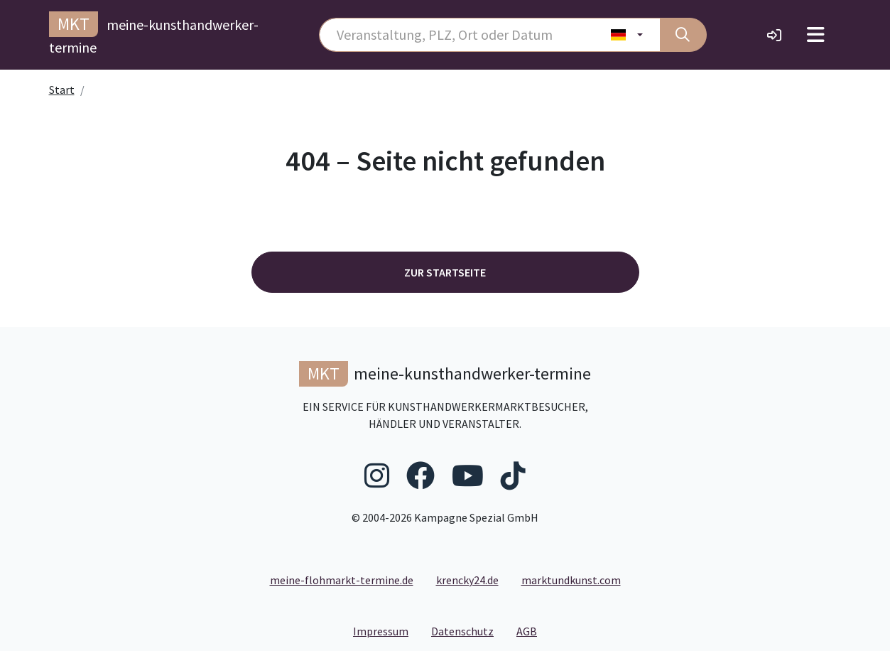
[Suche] (683, 35)
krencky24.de (467, 580)
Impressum (386, 630)
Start (62, 89)
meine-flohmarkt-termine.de (341, 580)
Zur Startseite (445, 272)
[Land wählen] (627, 35)
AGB (532, 630)
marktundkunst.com (571, 580)
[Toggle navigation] (815, 35)
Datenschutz (468, 630)
